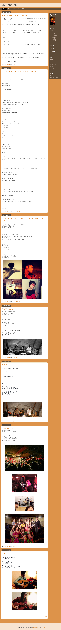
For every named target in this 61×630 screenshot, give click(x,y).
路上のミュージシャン (54, 77)
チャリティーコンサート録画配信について (17, 15)
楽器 (50, 73)
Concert (14, 8)
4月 (52, 31)
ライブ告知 (52, 68)
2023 (52, 30)
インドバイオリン (53, 61)
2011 (52, 51)
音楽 (50, 71)
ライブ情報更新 (7, 309)
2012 (52, 50)
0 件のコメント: (18, 64)
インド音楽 (52, 62)
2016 (52, 43)
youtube (51, 59)
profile (9, 8)
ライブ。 (5, 365)
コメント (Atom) (25, 620)
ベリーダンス (52, 64)
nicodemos (35, 627)
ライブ (51, 66)
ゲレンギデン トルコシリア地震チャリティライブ (21, 72)
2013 (52, 48)
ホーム (4, 8)
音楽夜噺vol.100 (7, 428)
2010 (52, 53)
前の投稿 (45, 616)
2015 (52, 45)
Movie (19, 8)
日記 (50, 75)
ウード (4, 553)
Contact (23, 8)
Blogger (45, 627)
